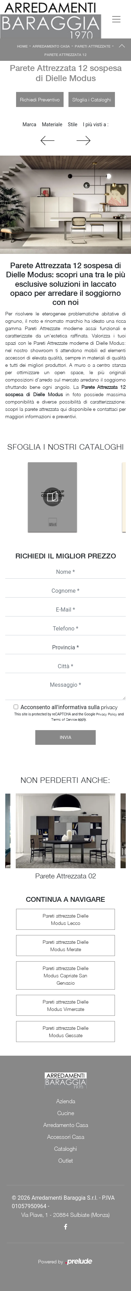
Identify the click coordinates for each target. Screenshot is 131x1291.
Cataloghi (65, 1149)
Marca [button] (29, 124)
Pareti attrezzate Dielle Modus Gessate (65, 1031)
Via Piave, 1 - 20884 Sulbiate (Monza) (65, 1215)
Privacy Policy (106, 714)
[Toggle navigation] (116, 19)
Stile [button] (72, 124)
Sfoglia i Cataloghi (91, 99)
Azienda (65, 1101)
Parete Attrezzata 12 (65, 54)
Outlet (65, 1160)
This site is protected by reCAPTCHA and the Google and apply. (69, 716)
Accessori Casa (65, 1137)
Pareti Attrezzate (92, 46)
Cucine (65, 1113)
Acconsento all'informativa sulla (69, 707)
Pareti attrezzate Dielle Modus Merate (65, 945)
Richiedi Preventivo (40, 99)
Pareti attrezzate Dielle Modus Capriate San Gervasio (65, 975)
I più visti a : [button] (95, 124)
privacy (109, 707)
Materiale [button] (52, 124)
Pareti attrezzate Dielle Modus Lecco (65, 919)
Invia (65, 737)
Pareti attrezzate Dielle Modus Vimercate (65, 1005)
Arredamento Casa (51, 46)
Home (22, 46)
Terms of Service (64, 719)
